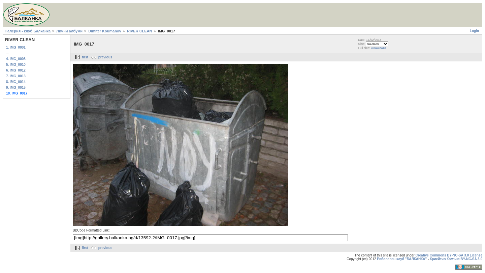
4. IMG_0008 (16, 59)
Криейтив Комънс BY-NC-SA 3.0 (456, 259)
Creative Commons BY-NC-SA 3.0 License (448, 255)
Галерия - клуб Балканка (28, 31)
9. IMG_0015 (16, 87)
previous (105, 57)
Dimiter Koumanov (104, 31)
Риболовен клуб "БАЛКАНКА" (402, 259)
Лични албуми (69, 31)
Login (474, 31)
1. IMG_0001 (16, 47)
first (85, 57)
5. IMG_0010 (16, 64)
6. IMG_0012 (16, 70)
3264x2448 (378, 48)
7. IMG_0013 (16, 76)
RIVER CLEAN (139, 31)
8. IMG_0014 (16, 82)
